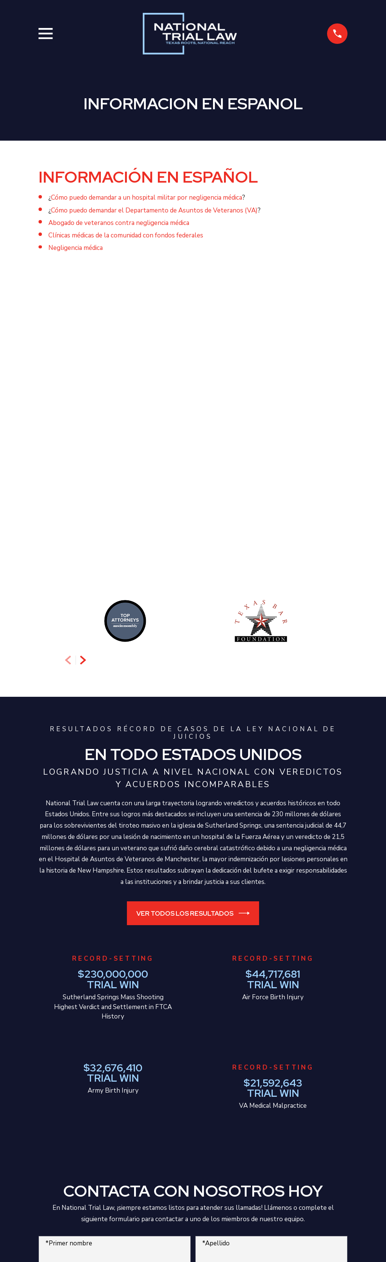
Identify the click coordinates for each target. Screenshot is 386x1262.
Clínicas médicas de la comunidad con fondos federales (125, 235)
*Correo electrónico (231, 967)
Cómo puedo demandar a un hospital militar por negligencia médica (146, 197)
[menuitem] (49, 1245)
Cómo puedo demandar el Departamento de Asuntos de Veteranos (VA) (154, 210)
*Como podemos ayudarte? (84, 1032)
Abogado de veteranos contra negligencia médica (118, 223)
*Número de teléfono (76, 967)
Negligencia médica (75, 247)
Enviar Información (193, 1120)
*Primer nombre (68, 934)
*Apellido (216, 934)
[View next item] (83, 351)
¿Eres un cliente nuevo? (79, 1000)
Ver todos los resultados (193, 604)
